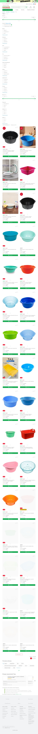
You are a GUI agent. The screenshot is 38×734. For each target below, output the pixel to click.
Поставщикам (21, 710)
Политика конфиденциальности (31, 715)
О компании (21, 717)
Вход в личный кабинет (14, 714)
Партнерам (21, 706)
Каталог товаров (4, 706)
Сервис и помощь (13, 706)
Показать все (18, 667)
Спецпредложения (4, 711)
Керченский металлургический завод (9, 665)
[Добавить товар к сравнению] (15, 127)
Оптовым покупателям (22, 713)
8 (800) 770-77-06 (13, 3)
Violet (13, 668)
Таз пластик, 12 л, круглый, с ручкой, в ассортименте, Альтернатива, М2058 (16, 677)
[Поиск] (26, 7)
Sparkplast (19, 665)
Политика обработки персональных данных (31, 717)
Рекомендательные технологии (30, 723)
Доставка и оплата (6, 5)
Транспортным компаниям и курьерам (23, 715)
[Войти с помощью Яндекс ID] (35, 3)
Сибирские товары (6, 668)
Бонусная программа (31, 711)
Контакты (12, 716)
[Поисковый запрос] (18, 7)
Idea (16, 663)
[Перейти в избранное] (30, 7)
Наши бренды (4, 716)
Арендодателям (22, 711)
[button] (7, 10)
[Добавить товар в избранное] (17, 127)
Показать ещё (19, 654)
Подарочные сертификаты (31, 709)
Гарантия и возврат (13, 711)
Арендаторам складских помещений (23, 708)
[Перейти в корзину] (34, 7)
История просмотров (5, 713)
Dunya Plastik (31, 665)
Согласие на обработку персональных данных (31, 721)
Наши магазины (4, 714)
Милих (21, 663)
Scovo (25, 665)
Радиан (5, 663)
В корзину (10, 156)
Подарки (3, 717)
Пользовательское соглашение (30, 719)
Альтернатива (11, 663)
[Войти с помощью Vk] (33, 3)
